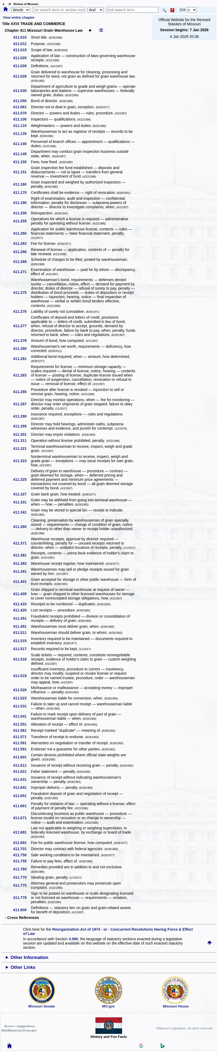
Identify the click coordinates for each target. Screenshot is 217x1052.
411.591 (21, 749)
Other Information (30, 957)
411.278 (21, 340)
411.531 (21, 706)
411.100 (21, 119)
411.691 (21, 843)
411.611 (21, 765)
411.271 (21, 272)
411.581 (21, 743)
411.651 (21, 796)
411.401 (21, 581)
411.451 (21, 618)
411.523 (21, 698)
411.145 (21, 154)
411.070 (21, 113)
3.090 (73, 939)
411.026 (21, 66)
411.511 (21, 632)
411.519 (21, 676)
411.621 (21, 771)
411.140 (21, 144)
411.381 (21, 555)
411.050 (21, 101)
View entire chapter (19, 17)
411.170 (21, 192)
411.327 (21, 494)
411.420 (21, 610)
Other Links (23, 967)
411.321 (21, 448)
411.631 (21, 779)
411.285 (21, 392)
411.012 (21, 44)
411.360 (21, 527)
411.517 (21, 649)
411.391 (21, 571)
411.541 (21, 716)
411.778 (21, 897)
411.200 (21, 213)
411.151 (21, 172)
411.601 (21, 757)
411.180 (21, 203)
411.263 (21, 243)
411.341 (21, 512)
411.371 (21, 543)
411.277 (21, 326)
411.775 (21, 885)
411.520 (21, 690)
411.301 (21, 434)
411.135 (21, 133)
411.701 (21, 849)
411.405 (21, 594)
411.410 (21, 604)
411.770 (21, 877)
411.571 (21, 737)
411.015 (21, 50)
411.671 (21, 818)
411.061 (21, 107)
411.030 (21, 91)
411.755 (21, 861)
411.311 (21, 440)
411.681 (21, 832)
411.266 (21, 252)
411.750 (21, 855)
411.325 (21, 479)
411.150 (21, 162)
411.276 (21, 311)
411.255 (21, 221)
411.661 (21, 806)
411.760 (21, 869)
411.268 (21, 261)
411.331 (21, 502)
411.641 (21, 787)
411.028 (21, 76)
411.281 (21, 359)
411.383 (21, 563)
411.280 (21, 348)
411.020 (21, 58)
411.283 (21, 375)
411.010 (21, 37)
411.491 (21, 626)
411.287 (21, 404)
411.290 (21, 416)
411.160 (21, 184)
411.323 (21, 461)
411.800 (21, 910)
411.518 (21, 659)
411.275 (21, 292)
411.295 (21, 426)
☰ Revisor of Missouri (22, 4)
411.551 (21, 724)
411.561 (21, 730)
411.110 (21, 125)
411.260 (21, 233)
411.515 (21, 641)
